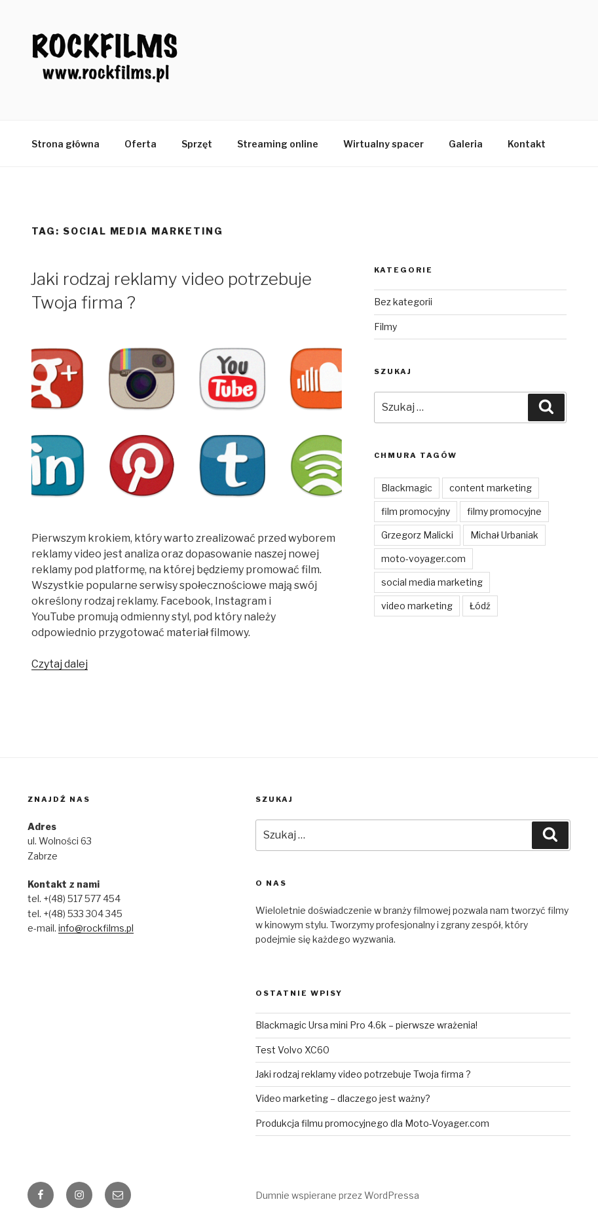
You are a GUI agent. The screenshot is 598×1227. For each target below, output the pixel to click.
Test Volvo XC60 (292, 1049)
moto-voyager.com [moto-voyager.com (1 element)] (423, 558)
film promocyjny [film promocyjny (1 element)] (415, 511)
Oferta (140, 143)
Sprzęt (196, 143)
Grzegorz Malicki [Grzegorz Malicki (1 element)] (417, 534)
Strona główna (65, 143)
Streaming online (277, 143)
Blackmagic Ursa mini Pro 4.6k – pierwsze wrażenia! (366, 1024)
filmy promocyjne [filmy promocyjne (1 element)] (504, 511)
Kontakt (527, 143)
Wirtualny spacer (383, 143)
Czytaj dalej (59, 664)
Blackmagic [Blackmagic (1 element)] (406, 487)
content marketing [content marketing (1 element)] (490, 487)
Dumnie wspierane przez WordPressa (337, 1195)
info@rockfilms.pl (96, 928)
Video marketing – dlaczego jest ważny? (342, 1098)
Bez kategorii (403, 301)
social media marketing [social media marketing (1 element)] (432, 582)
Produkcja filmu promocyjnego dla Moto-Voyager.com (372, 1123)
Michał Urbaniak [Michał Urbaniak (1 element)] (504, 534)
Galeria (466, 143)
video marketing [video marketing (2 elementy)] (417, 605)
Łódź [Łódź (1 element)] (480, 605)
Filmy (385, 326)
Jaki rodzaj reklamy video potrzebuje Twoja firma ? (363, 1074)
